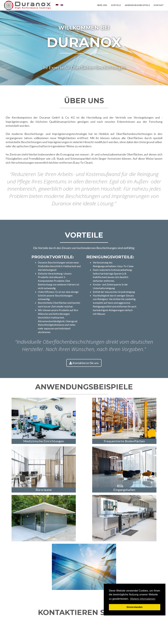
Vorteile (116, 6)
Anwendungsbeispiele (137, 6)
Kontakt (159, 6)
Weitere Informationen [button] (142, 598)
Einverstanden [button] (134, 607)
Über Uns (102, 6)
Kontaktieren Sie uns (84, 363)
